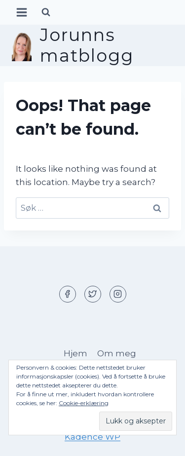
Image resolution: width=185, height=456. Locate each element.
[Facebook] (67, 294)
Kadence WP (92, 437)
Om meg (116, 353)
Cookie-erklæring (84, 403)
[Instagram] (118, 294)
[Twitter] (92, 294)
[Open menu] (22, 12)
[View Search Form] (46, 12)
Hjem (75, 353)
